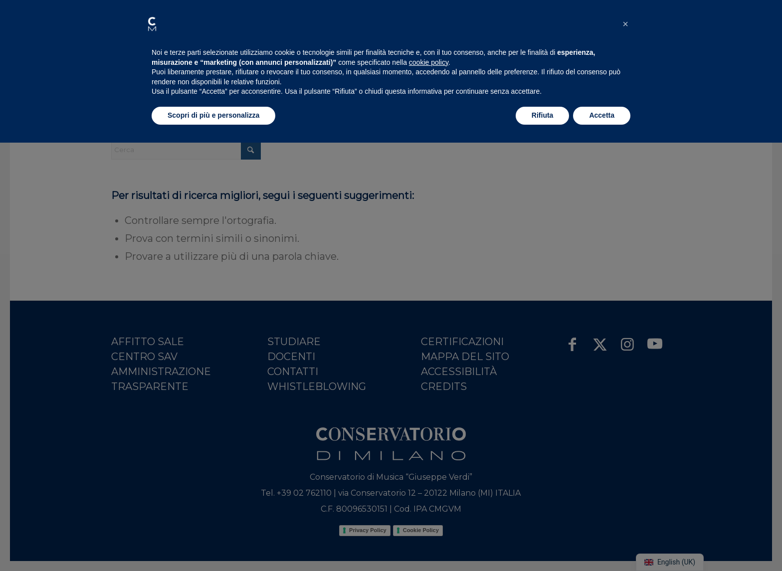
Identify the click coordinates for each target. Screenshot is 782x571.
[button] (152, 24)
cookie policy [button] (428, 62)
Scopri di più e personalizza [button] (213, 115)
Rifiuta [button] (543, 115)
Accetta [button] (601, 115)
